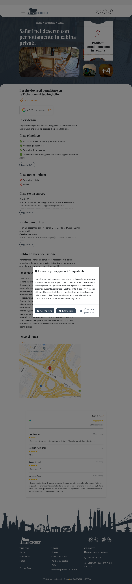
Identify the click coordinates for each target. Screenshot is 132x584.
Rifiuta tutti (66, 310)
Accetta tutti (44, 310)
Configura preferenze (87, 311)
